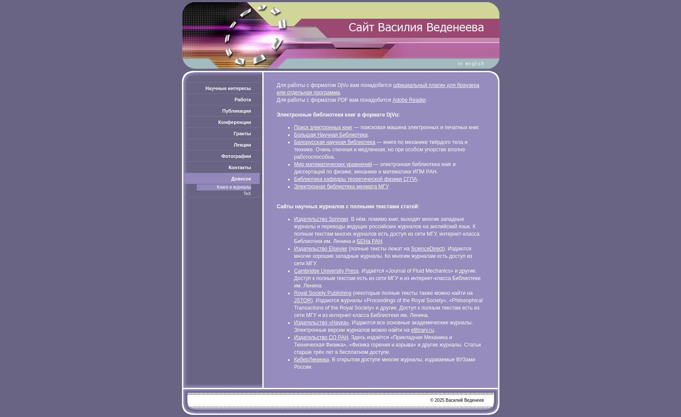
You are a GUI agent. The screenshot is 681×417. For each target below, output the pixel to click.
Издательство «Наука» (321, 323)
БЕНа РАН (369, 241)
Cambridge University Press (326, 271)
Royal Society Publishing (322, 293)
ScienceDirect (427, 249)
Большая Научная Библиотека (331, 135)
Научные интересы (228, 88)
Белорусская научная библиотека (334, 142)
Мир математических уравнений (333, 164)
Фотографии (236, 156)
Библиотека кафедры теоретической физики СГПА (355, 179)
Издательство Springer (321, 219)
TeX (247, 193)
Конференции (234, 122)
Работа (243, 99)
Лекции (242, 144)
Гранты (242, 133)
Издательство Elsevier (320, 249)
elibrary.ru (422, 330)
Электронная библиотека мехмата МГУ (341, 186)
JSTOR (302, 300)
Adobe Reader (409, 100)
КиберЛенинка (311, 360)
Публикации (236, 110)
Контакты (239, 167)
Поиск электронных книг (323, 127)
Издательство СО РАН (321, 337)
